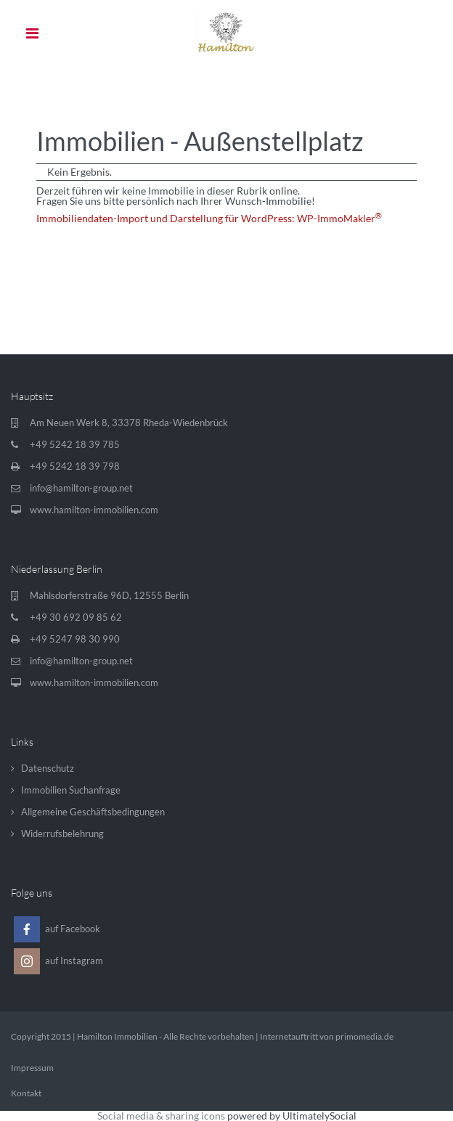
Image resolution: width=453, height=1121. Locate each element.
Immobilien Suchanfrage (71, 790)
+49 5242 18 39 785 (75, 444)
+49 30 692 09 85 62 (76, 617)
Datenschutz (47, 768)
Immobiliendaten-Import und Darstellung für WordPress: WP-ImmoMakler (209, 218)
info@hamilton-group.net (81, 488)
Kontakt (26, 1093)
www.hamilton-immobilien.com (94, 509)
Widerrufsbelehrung (62, 833)
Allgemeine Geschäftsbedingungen (93, 812)
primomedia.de (364, 1036)
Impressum (32, 1067)
